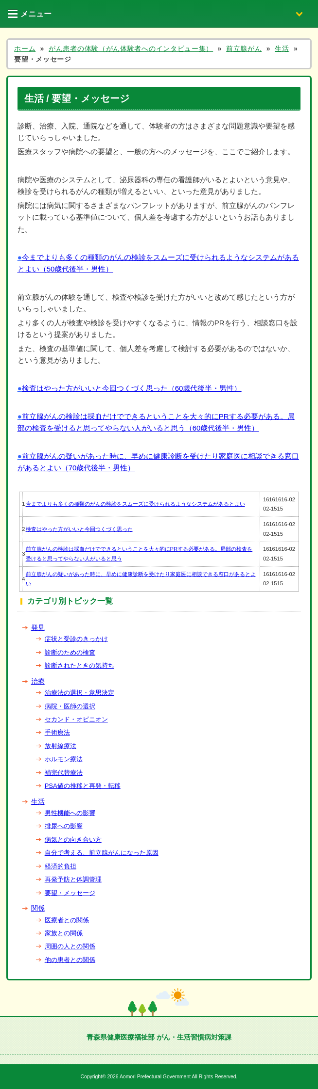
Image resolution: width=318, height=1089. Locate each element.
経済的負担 (60, 866)
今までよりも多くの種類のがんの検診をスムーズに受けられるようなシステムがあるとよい (135, 504)
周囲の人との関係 (70, 946)
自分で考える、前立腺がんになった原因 (102, 852)
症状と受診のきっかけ (76, 638)
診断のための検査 (70, 652)
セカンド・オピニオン (76, 719)
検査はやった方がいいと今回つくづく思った (79, 529)
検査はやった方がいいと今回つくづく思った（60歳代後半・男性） (132, 388)
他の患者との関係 (70, 959)
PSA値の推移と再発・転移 (83, 785)
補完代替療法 (64, 772)
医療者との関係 (67, 920)
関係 (38, 908)
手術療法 (57, 732)
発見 (38, 627)
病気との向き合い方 (73, 839)
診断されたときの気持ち (79, 665)
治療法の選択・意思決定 (79, 692)
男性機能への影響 (70, 813)
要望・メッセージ (70, 893)
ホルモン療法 (64, 759)
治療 (38, 681)
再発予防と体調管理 (73, 879)
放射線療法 (60, 746)
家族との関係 (64, 933)
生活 (38, 801)
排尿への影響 (64, 826)
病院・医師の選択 (70, 706)
